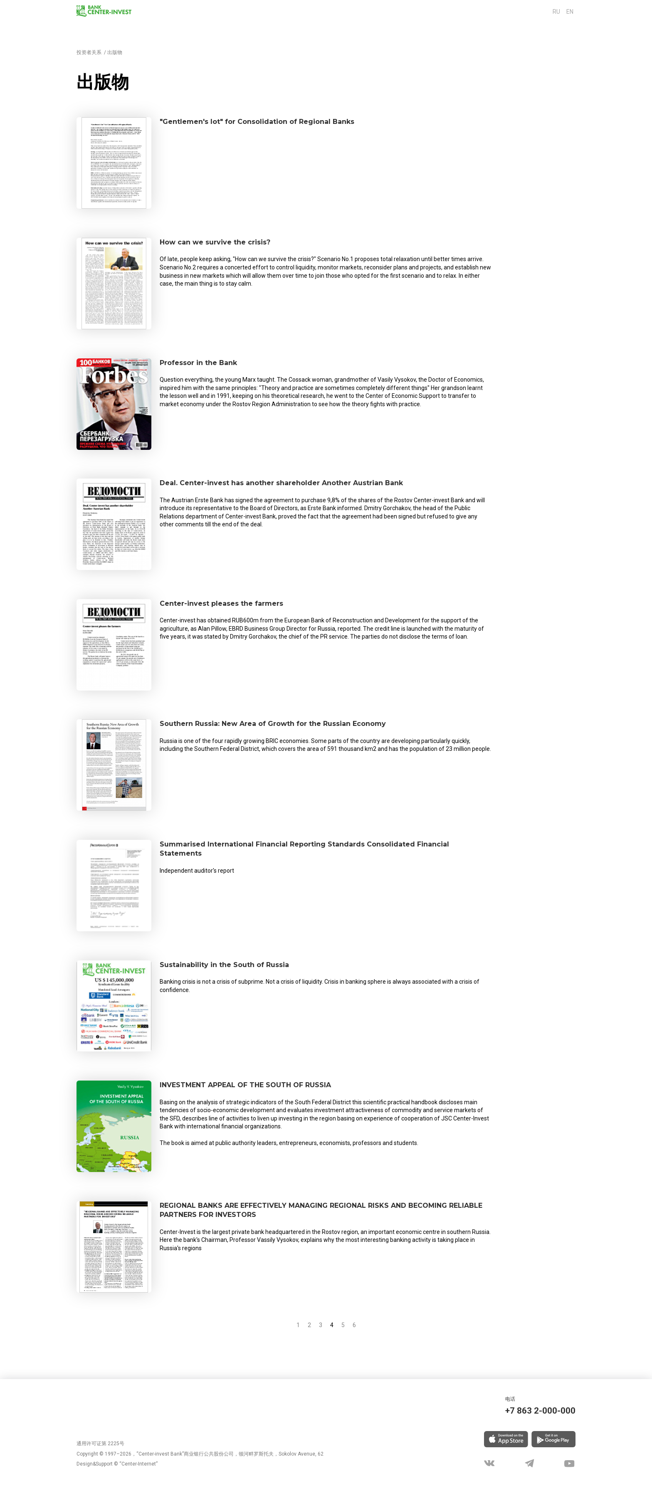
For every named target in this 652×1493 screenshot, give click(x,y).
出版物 (114, 52)
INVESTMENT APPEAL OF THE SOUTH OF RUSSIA (270, 1086)
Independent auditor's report (197, 875)
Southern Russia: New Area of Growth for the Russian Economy (300, 725)
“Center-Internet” (138, 1464)
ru (558, 11)
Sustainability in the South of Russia (239, 966)
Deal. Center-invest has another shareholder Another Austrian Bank (308, 484)
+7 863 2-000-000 (531, 1409)
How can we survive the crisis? (227, 244)
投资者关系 (89, 52)
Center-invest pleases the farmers (234, 605)
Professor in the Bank (207, 364)
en (569, 11)
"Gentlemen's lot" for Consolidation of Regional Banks (279, 123)
